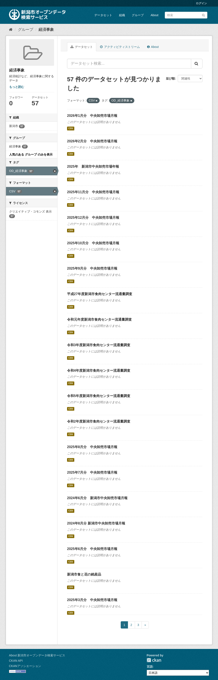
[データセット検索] (186, 15)
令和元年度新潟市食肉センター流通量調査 (99, 319)
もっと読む (16, 87)
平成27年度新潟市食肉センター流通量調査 (99, 294)
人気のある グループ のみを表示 (31, 154)
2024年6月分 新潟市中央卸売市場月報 (97, 498)
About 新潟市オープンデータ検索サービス (37, 655)
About (154, 15)
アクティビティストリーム (120, 47)
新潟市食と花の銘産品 (84, 574)
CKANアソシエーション (25, 666)
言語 (150, 666)
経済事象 (46, 29)
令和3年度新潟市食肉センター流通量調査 (98, 345)
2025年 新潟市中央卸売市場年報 (93, 166)
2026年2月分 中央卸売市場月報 (92, 141)
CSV (70, 128)
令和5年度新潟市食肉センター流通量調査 (98, 396)
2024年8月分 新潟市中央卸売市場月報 (96, 523)
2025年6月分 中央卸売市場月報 (92, 549)
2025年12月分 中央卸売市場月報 (93, 217)
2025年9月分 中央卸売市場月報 (92, 268)
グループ (138, 15)
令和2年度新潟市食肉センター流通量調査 (98, 421)
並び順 (170, 78)
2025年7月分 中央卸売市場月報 (92, 472)
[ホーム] (11, 29)
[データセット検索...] (129, 64)
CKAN (154, 660)
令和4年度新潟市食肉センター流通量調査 (98, 370)
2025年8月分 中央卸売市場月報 (92, 447)
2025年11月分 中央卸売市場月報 (93, 192)
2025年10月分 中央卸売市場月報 (93, 243)
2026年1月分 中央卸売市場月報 (92, 115)
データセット (103, 15)
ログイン (201, 3)
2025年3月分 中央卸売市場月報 (92, 600)
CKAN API (16, 660)
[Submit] (203, 15)
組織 (122, 15)
